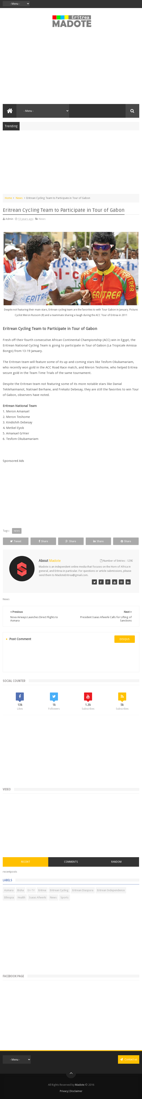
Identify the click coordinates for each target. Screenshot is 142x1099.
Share (43, 541)
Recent (25, 861)
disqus (125, 639)
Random (116, 861)
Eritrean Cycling (59, 890)
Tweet (15, 541)
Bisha (20, 890)
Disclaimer (76, 1091)
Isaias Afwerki (37, 897)
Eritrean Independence (111, 890)
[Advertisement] (71, 68)
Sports (64, 897)
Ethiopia (9, 897)
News (19, 198)
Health (21, 897)
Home (8, 198)
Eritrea (42, 890)
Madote (80, 1084)
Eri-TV (31, 890)
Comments (71, 861)
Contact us (128, 1059)
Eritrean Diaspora (82, 890)
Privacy (64, 1091)
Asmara (8, 890)
